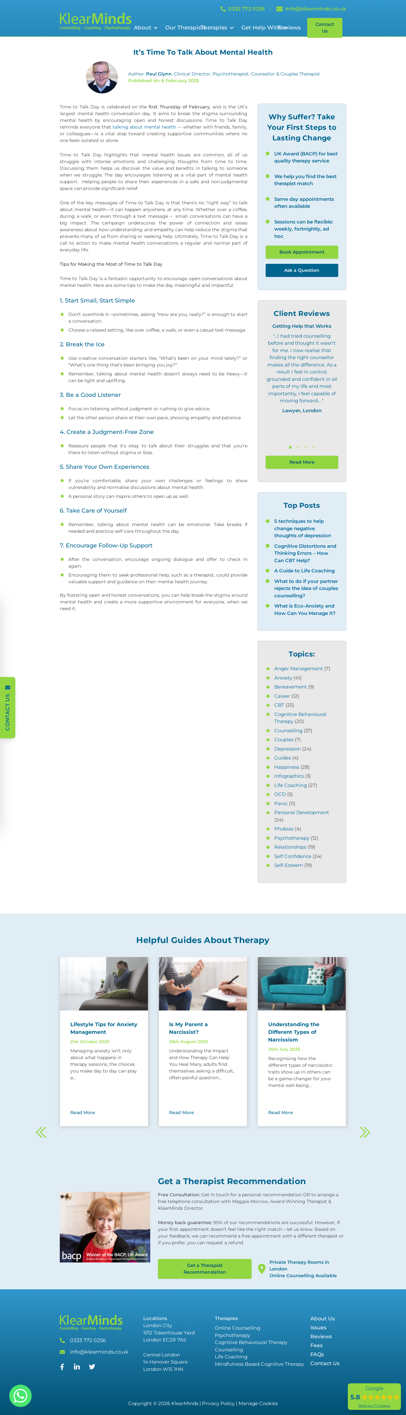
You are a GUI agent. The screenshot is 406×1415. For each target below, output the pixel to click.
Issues (318, 1328)
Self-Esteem (288, 865)
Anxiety (283, 678)
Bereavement (290, 687)
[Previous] (41, 1142)
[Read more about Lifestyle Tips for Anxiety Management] (104, 1028)
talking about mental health (144, 127)
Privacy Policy (218, 1403)
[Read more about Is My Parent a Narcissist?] (203, 1028)
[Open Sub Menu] (155, 28)
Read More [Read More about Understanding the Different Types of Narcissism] (280, 1112)
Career (282, 696)
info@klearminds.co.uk (99, 1352)
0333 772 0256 (88, 1340)
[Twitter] (92, 1368)
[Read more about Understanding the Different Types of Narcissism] (302, 1032)
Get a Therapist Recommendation (204, 1268)
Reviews (289, 27)
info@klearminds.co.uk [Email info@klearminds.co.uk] (311, 9)
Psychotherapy (291, 838)
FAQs (317, 1354)
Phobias (283, 829)
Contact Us (325, 27)
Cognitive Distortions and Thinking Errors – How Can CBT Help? (305, 553)
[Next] (365, 1142)
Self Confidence (292, 856)
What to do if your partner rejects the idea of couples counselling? (306, 588)
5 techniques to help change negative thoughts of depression (302, 528)
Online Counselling (237, 1328)
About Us (322, 1319)
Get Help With (261, 27)
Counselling (288, 730)
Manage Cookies (258, 1403)
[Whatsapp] (20, 1396)
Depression (287, 749)
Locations (155, 1318)
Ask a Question (301, 270)
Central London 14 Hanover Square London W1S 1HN (165, 1362)
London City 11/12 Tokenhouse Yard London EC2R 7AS (169, 1332)
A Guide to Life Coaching (304, 571)
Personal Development (301, 812)
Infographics (289, 776)
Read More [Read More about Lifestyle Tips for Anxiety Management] (82, 1112)
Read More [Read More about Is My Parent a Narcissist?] (181, 1112)
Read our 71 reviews (374, 1405)
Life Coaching (290, 785)
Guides (282, 758)
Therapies (213, 27)
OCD (280, 794)
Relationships (290, 847)
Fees (316, 1345)
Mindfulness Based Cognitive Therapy (259, 1364)
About (142, 27)
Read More (302, 462)
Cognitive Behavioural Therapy (251, 1342)
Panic (281, 803)
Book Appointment (301, 252)
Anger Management (298, 668)
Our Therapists (185, 27)
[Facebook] (62, 1368)
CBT (279, 705)
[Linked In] (76, 1369)
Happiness (286, 767)
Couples (283, 739)
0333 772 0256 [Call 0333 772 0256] (243, 9)
